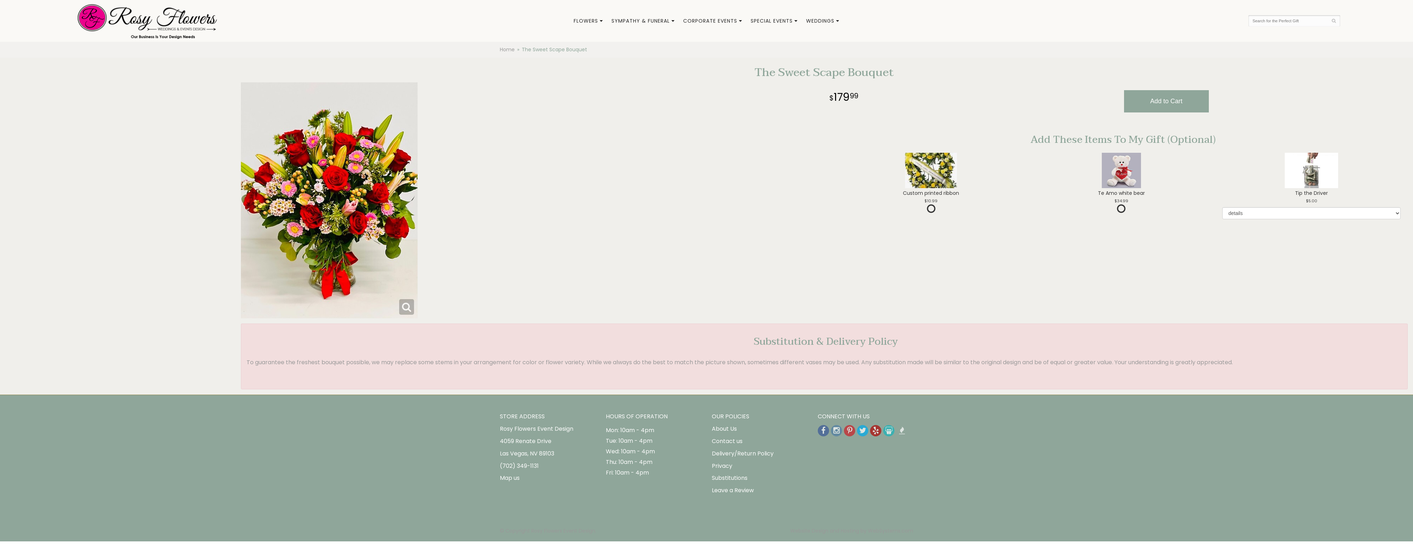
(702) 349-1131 (519, 466)
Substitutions (729, 478)
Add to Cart (1166, 101)
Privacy (722, 466)
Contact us (727, 441)
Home (507, 49)
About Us (724, 429)
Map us (510, 478)
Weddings (820, 20)
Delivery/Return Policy (743, 453)
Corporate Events (710, 20)
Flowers (586, 20)
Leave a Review (733, 490)
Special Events (772, 20)
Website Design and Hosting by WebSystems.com (851, 530)
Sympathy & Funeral (640, 20)
